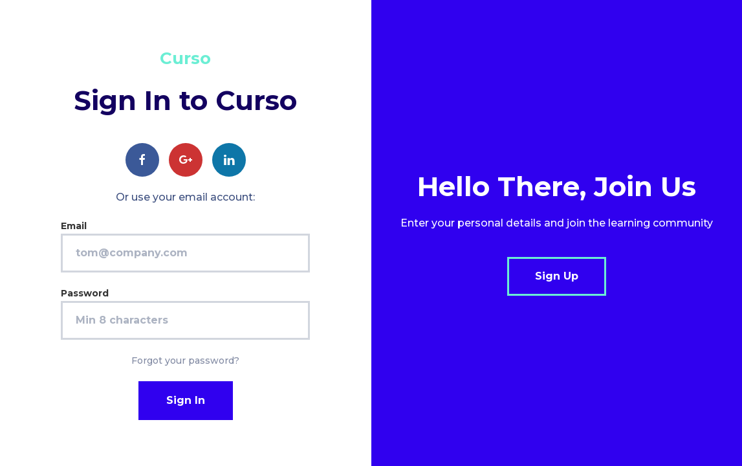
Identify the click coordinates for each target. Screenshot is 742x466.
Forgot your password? (185, 360)
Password (85, 293)
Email (74, 226)
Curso (185, 58)
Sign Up (556, 276)
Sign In (185, 400)
